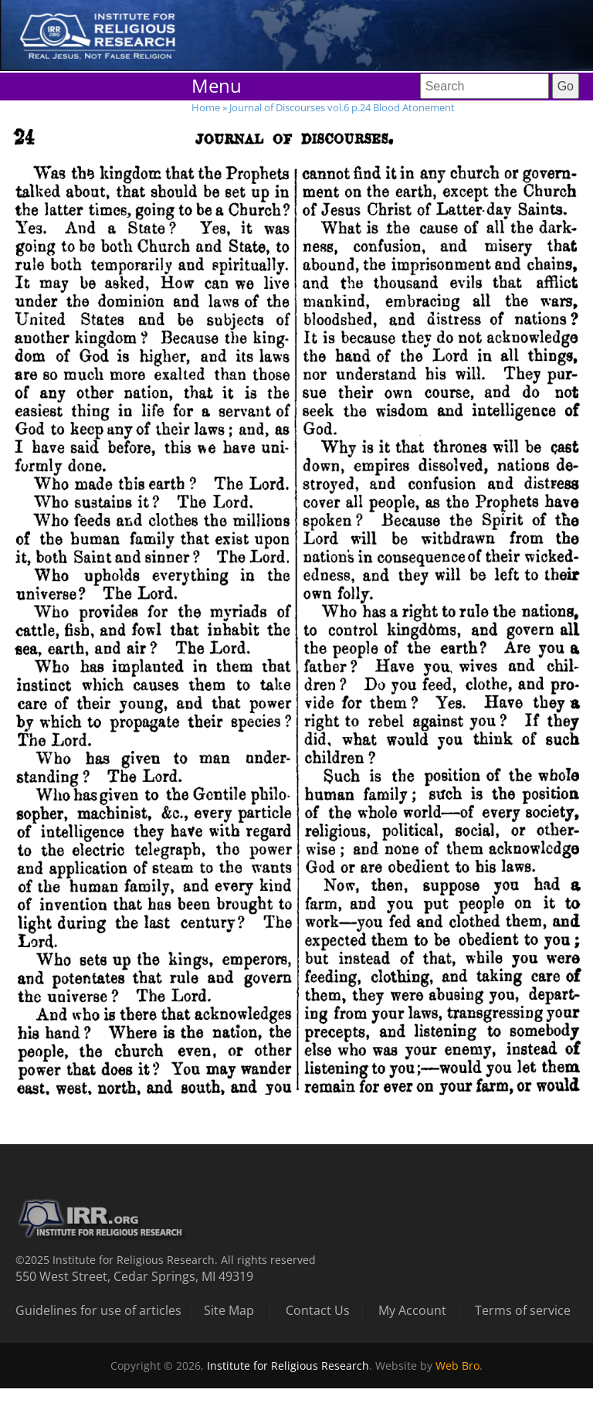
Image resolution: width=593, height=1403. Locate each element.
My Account (412, 1310)
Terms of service (523, 1310)
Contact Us (318, 1310)
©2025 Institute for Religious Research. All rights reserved (165, 1259)
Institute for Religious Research (288, 1365)
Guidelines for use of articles (98, 1310)
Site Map (229, 1310)
